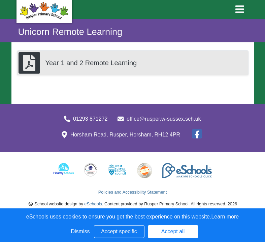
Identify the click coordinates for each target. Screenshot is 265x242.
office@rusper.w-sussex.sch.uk (164, 119)
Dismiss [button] (80, 231)
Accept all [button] (173, 231)
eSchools (93, 203)
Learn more (225, 216)
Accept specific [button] (119, 231)
